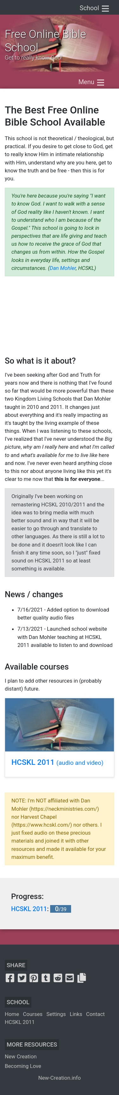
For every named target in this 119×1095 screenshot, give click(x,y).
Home (12, 1014)
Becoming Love (23, 1066)
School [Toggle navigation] (95, 8)
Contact (95, 1014)
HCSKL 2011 (57, 762)
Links (76, 1014)
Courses (33, 1014)
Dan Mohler (63, 268)
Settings (56, 1014)
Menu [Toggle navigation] (91, 82)
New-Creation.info (59, 1078)
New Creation (21, 1056)
